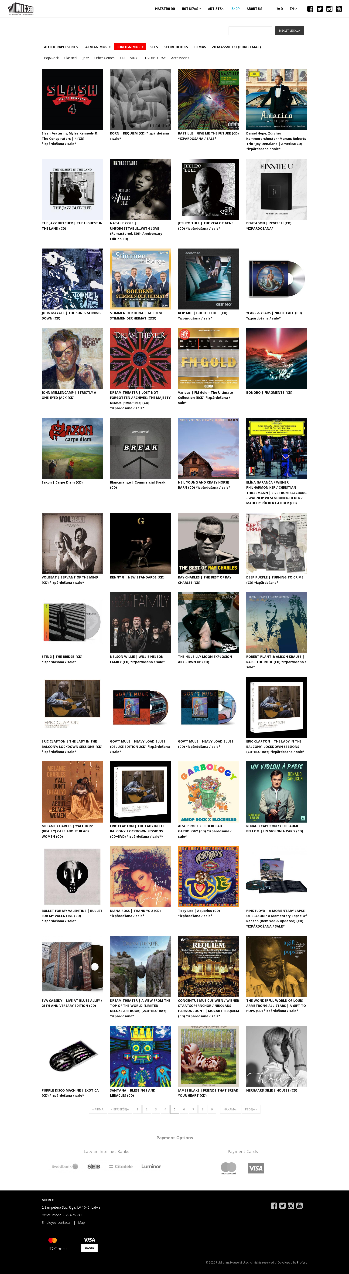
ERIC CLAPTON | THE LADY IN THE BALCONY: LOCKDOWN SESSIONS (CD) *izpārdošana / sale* (72, 746)
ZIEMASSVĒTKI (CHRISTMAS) (236, 46)
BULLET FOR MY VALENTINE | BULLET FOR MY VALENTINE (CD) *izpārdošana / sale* (72, 915)
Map (81, 1222)
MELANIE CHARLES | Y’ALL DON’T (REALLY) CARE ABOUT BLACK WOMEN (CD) (68, 831)
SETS (154, 46)
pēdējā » (251, 1109)
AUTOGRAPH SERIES (61, 46)
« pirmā (97, 1109)
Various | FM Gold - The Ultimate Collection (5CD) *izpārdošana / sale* (205, 397)
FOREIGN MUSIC (130, 46)
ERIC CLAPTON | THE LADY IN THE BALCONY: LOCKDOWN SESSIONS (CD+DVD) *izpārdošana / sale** (137, 831)
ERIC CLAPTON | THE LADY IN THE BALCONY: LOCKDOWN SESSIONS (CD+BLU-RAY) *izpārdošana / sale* (275, 746)
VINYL (134, 58)
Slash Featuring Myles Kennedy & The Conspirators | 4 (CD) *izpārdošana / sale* (69, 138)
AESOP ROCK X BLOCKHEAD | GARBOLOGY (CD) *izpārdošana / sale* (205, 831)
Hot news (191, 9)
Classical (70, 58)
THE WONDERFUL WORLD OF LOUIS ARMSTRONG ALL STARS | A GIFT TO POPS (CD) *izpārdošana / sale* (276, 1005)
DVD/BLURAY (155, 58)
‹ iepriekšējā (120, 1109)
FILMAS (200, 46)
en (293, 9)
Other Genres (104, 58)
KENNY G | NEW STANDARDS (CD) (137, 577)
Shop (236, 9)
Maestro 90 (165, 9)
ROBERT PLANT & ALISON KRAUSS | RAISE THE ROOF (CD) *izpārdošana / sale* (276, 661)
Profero (302, 1262)
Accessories (180, 58)
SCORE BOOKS (176, 46)
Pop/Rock (51, 58)
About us (254, 9)
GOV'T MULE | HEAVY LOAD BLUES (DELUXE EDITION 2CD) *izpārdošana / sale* (140, 746)
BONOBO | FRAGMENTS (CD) (269, 392)
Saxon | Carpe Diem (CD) (62, 482)
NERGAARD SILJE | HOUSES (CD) (271, 1090)
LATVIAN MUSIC (97, 46)
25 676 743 (73, 1215)
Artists (216, 9)
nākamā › (230, 1109)
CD (122, 58)
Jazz (86, 58)
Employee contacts (56, 1222)
